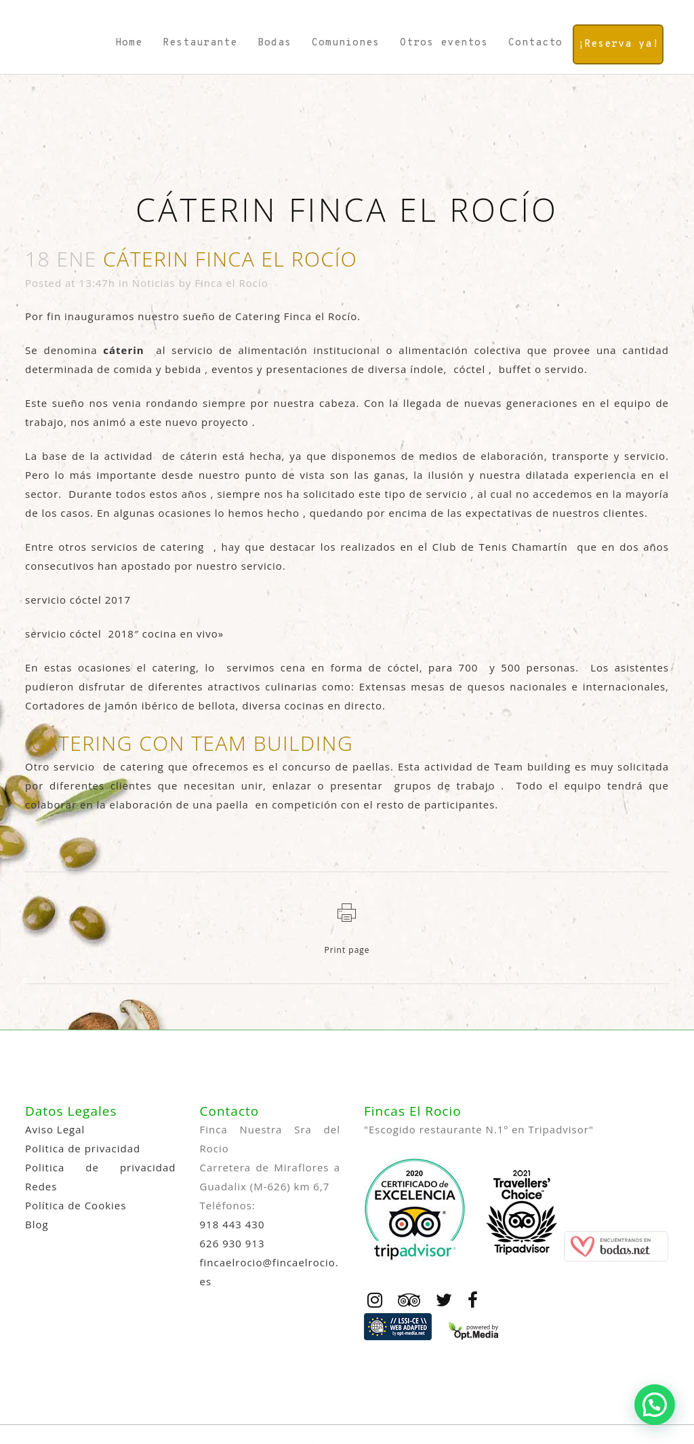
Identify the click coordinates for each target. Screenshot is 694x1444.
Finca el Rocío (231, 283)
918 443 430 (232, 1224)
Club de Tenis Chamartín (500, 546)
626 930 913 (232, 1243)
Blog (37, 1224)
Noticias (154, 283)
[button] (654, 1404)
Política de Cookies (75, 1205)
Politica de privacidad (82, 1148)
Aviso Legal (55, 1129)
